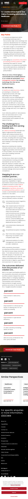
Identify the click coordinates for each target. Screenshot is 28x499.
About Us (3, 421)
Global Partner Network (7, 432)
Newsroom (4, 463)
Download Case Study (11, 26)
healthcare (7, 90)
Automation (4, 368)
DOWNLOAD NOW (5, 470)
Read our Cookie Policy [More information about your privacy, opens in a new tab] (15, 485)
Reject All (14, 492)
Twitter (8, 477)
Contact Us (4, 429)
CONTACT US (23, 3)
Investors (3, 438)
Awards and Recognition (8, 449)
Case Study (14, 7)
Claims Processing (6, 365)
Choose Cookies (14, 496)
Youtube (14, 476)
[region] (14, 488)
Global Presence (5, 435)
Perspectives (6, 7)
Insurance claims (16, 365)
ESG (2, 458)
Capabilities (4, 424)
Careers (3, 427)
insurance (16, 90)
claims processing (9, 130)
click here (6, 415)
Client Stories (4, 452)
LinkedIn (5, 477)
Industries (4, 446)
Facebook (2, 477)
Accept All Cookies (14, 488)
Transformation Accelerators (9, 444)
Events (3, 460)
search (14, 3)
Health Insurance (13, 368)
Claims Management (13, 362)
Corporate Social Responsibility (10, 455)
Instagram (11, 476)
